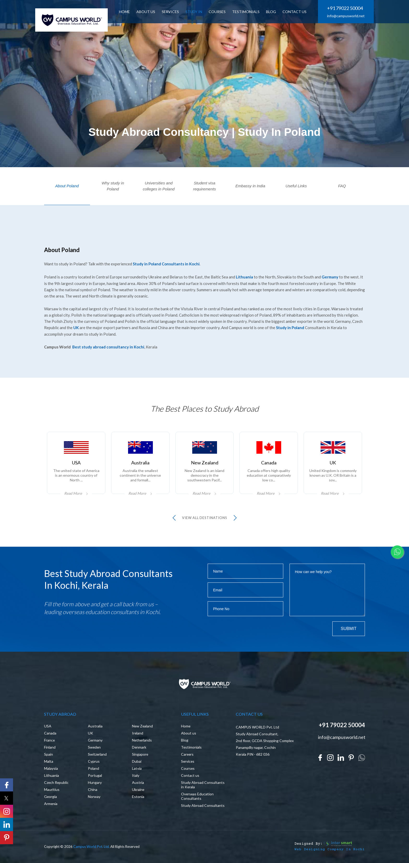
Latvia (137, 768)
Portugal (95, 775)
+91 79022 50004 (345, 8)
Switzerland (97, 753)
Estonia (138, 796)
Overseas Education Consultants (197, 795)
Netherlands (142, 739)
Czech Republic (56, 782)
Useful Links (296, 186)
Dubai (136, 761)
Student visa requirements (204, 186)
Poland (93, 768)
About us (188, 732)
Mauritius (51, 789)
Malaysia (51, 768)
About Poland (67, 186)
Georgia (50, 796)
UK (76, 327)
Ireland (137, 732)
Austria (138, 782)
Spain (48, 753)
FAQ (342, 186)
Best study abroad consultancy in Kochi (108, 346)
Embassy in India (250, 186)
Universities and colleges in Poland (159, 186)
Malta (48, 761)
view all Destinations (204, 517)
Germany (330, 276)
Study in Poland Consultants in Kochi (166, 263)
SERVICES (170, 12)
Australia (95, 725)
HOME (124, 12)
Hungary (95, 782)
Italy (135, 775)
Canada (50, 732)
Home (186, 725)
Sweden (94, 746)
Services (188, 761)
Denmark (139, 746)
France (49, 739)
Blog (184, 739)
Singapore (140, 753)
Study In (194, 12)
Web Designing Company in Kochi (329, 849)
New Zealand (142, 725)
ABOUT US (146, 12)
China (92, 789)
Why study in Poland (113, 186)
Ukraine (138, 789)
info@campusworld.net (346, 16)
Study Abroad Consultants (203, 805)
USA (47, 725)
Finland (50, 746)
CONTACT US (295, 12)
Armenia (51, 803)
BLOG (271, 12)
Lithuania (244, 276)
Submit (348, 628)
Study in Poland (290, 327)
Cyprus (94, 761)
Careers (187, 753)
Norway (94, 796)
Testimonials (246, 12)
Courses (217, 12)
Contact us (190, 775)
